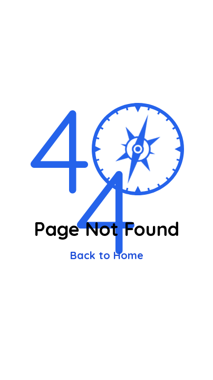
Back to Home (106, 255)
